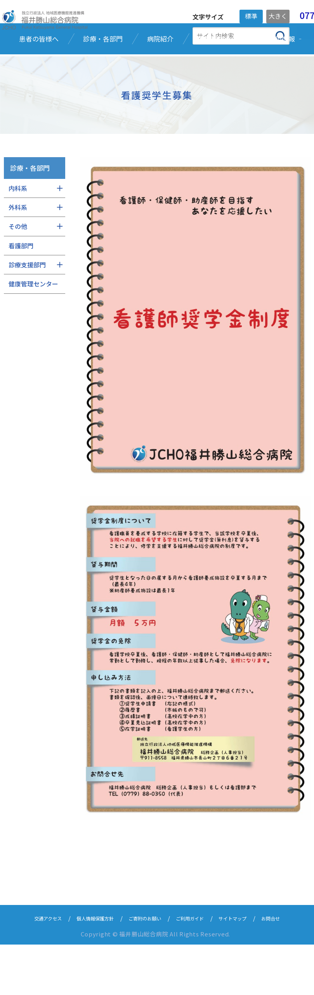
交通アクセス (30, 968)
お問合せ (290, 968)
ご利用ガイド (196, 968)
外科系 (18, 251)
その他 (18, 271)
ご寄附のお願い (143, 968)
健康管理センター (33, 328)
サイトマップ (246, 968)
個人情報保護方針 (85, 968)
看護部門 (21, 290)
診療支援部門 (27, 309)
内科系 (18, 232)
